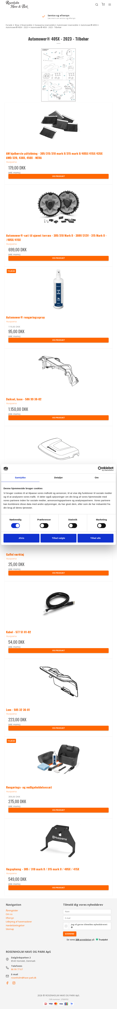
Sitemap (10, 929)
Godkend (69, 933)
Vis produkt (58, 176)
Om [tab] (97, 477)
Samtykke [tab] (20, 477)
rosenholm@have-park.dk (23, 977)
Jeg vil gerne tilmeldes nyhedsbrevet (89, 925)
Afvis (21, 538)
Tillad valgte (58, 538)
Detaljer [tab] (58, 477)
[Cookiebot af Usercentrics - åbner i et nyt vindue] (100, 468)
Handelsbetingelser (15, 925)
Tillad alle (95, 538)
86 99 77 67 (17, 969)
